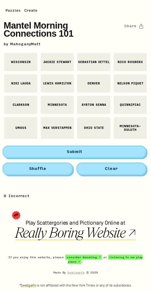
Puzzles (13, 10)
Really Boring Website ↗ (75, 233)
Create (30, 10)
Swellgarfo (76, 272)
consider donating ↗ (84, 257)
